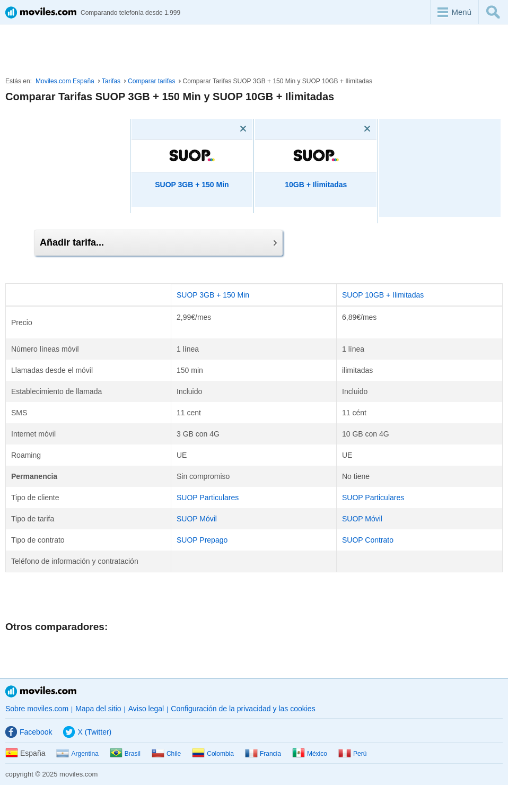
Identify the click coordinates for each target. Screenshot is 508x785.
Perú (352, 753)
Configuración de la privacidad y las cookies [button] (243, 708)
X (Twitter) (87, 732)
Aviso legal (146, 708)
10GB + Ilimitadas (316, 184)
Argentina (77, 753)
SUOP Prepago (202, 540)
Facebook (28, 732)
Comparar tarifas (151, 81)
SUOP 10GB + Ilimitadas (383, 295)
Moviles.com (40, 691)
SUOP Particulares (208, 497)
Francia (263, 753)
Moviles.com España (65, 81)
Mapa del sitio (98, 708)
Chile (166, 753)
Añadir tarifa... (158, 242)
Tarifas (111, 81)
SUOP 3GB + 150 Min (192, 184)
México (309, 753)
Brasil (125, 753)
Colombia (213, 753)
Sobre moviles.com (36, 708)
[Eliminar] (228, 129)
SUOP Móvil (197, 518)
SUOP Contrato (367, 540)
